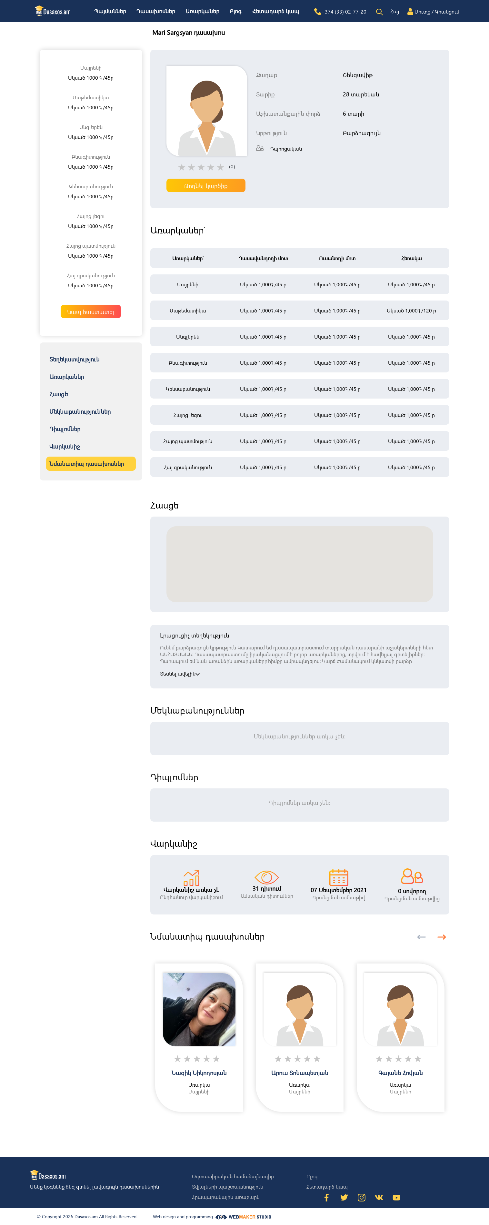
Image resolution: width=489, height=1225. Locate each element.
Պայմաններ (110, 11)
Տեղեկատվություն (74, 359)
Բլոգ (236, 11)
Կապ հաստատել (91, 312)
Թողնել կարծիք (206, 186)
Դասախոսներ (155, 11)
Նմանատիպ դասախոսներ (86, 463)
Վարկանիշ (64, 446)
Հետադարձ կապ (275, 11)
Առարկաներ (202, 11)
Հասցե (58, 394)
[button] (441, 937)
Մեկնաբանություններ (80, 411)
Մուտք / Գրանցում (436, 11)
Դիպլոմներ (64, 429)
